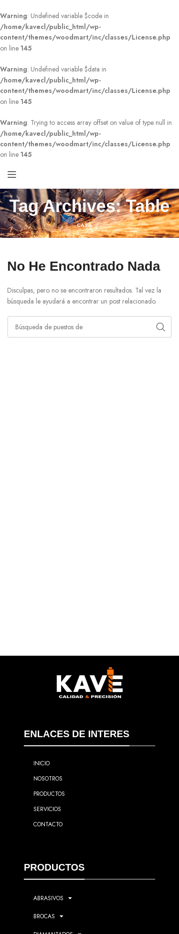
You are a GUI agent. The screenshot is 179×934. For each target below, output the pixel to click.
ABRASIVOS (52, 898)
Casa (84, 225)
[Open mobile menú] (11, 174)
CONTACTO (48, 824)
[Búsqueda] (89, 327)
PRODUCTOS (49, 794)
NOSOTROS (48, 778)
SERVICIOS (47, 809)
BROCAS (48, 916)
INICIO (41, 763)
